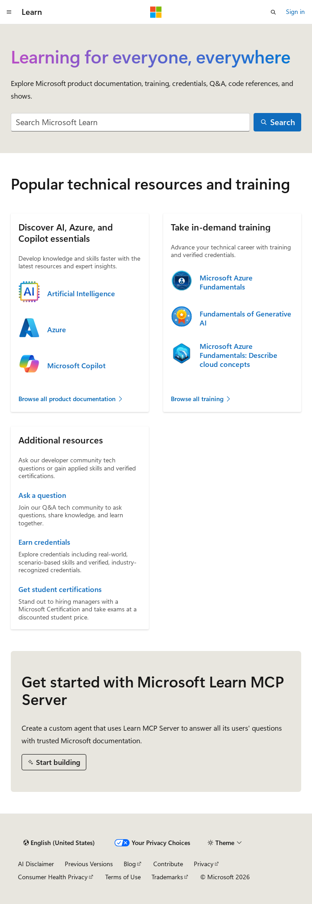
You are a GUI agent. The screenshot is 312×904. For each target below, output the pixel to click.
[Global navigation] (9, 12)
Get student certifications (60, 589)
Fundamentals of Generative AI (245, 318)
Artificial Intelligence (81, 293)
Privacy (204, 863)
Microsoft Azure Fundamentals (226, 282)
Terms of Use (123, 876)
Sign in (295, 11)
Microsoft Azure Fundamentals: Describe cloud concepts (238, 355)
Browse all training (201, 398)
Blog (130, 863)
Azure (56, 329)
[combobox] (130, 122)
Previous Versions (89, 863)
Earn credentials (44, 542)
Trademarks (167, 876)
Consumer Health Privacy (53, 876)
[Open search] (273, 12)
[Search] (277, 122)
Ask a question (42, 495)
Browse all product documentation (71, 398)
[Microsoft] (156, 12)
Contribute (168, 863)
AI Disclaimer (36, 863)
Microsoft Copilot (76, 365)
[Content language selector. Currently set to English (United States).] (59, 843)
